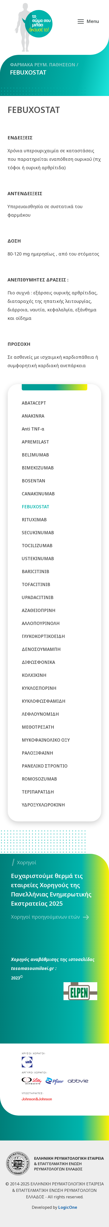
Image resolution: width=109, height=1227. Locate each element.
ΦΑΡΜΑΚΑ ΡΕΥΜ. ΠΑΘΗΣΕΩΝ (42, 65)
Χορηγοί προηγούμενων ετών (45, 916)
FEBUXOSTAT (28, 72)
